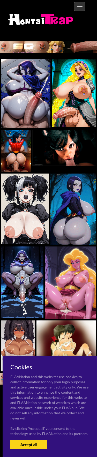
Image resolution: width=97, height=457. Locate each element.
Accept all (28, 444)
